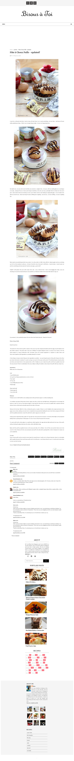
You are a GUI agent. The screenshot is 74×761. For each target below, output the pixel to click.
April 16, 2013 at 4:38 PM (18, 492)
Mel (14, 469)
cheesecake (34, 657)
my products (43, 665)
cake (27, 657)
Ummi (14, 487)
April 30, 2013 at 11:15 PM (19, 532)
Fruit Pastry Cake (31, 646)
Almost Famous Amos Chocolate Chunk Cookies (35, 598)
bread (33, 655)
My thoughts (28, 667)
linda (14, 520)
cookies (42, 657)
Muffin (27, 665)
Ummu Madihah (17, 495)
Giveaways (41, 660)
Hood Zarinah (16, 479)
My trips (36, 667)
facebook (61, 463)
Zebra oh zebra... (31, 582)
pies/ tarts (39, 670)
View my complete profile (32, 703)
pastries (43, 667)
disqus (56, 463)
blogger (52, 463)
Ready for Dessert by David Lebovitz (22, 444)
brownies (40, 655)
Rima (34, 686)
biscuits (27, 655)
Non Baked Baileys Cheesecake (35, 630)
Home (11, 49)
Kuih (26, 662)
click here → (28, 554)
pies (32, 670)
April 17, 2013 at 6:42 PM (18, 502)
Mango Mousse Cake (32, 615)
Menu (3, 24)
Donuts (34, 660)
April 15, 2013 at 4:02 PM (18, 484)
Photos (27, 670)
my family (34, 665)
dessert (27, 660)
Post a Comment (15, 535)
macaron (41, 662)
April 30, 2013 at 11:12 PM (19, 517)
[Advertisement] (37, 39)
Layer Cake (33, 662)
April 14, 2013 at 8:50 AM (18, 476)
